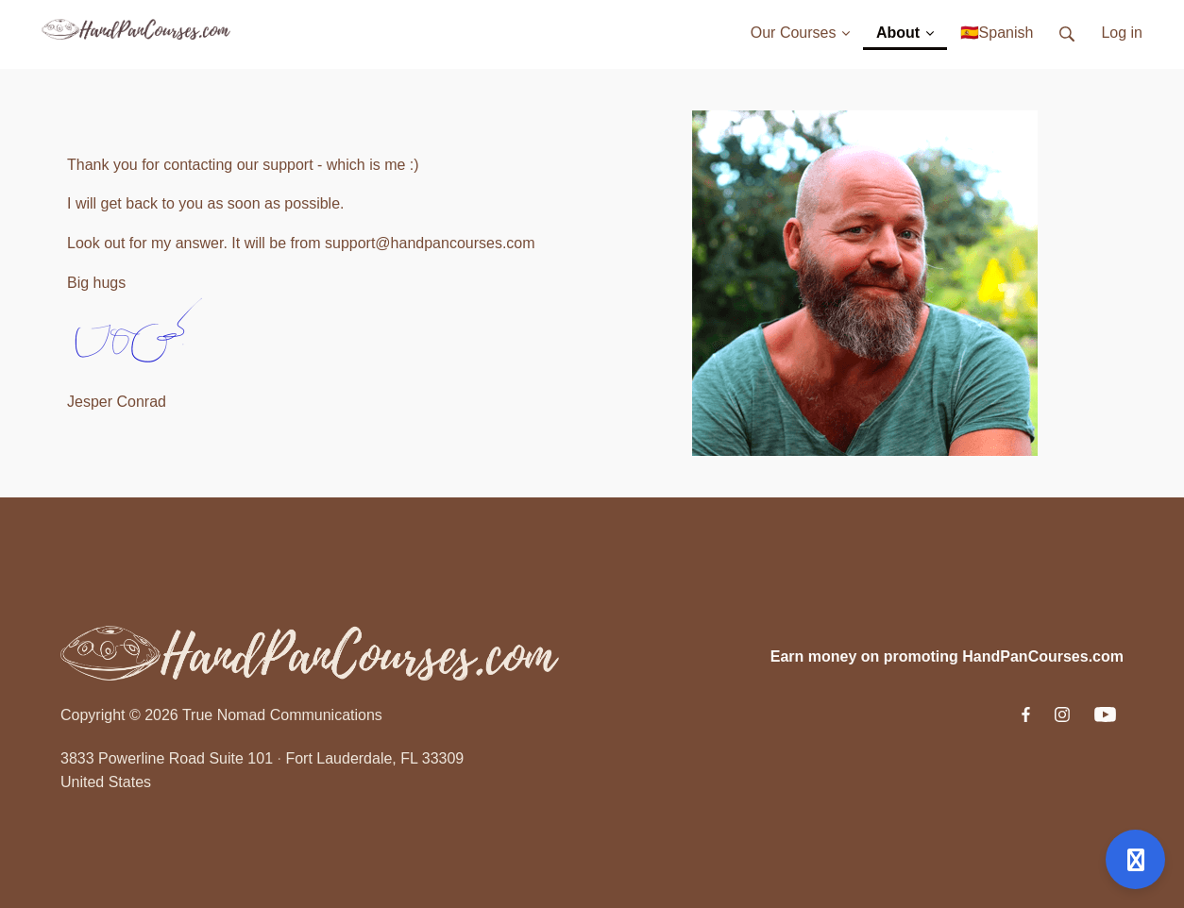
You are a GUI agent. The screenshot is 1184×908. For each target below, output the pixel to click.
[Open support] (1135, 859)
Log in (1121, 33)
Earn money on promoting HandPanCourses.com (947, 656)
